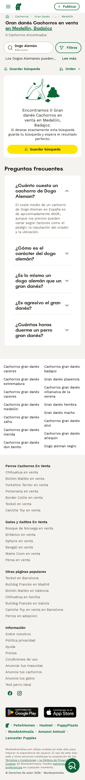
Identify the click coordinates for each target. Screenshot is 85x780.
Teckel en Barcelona (22, 578)
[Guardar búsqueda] (72, 765)
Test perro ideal (18, 685)
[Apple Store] (60, 712)
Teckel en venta (18, 504)
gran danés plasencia (61, 379)
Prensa (11, 653)
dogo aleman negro (60, 446)
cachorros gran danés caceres (21, 369)
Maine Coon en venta (22, 554)
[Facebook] (10, 693)
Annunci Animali (51, 732)
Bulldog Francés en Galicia (27, 603)
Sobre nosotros (18, 634)
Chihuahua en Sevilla (22, 597)
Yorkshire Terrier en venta (26, 485)
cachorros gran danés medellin (21, 407)
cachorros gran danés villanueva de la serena (62, 391)
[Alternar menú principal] (8, 6)
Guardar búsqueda (22, 69)
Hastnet (46, 725)
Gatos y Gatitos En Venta (26, 522)
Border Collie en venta (24, 498)
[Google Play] (21, 712)
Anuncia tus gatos (20, 678)
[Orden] (70, 68)
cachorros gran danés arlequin (62, 435)
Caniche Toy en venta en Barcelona (34, 610)
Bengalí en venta (19, 547)
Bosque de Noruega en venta (29, 528)
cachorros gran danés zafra (21, 419)
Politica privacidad (20, 640)
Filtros (68, 47)
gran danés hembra (60, 405)
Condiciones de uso (21, 659)
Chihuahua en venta (21, 472)
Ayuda (10, 647)
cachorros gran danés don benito (21, 444)
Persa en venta (17, 560)
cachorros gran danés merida (21, 432)
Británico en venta (20, 535)
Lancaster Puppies (20, 738)
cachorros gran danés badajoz (62, 369)
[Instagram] (19, 693)
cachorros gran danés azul (62, 423)
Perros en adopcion (21, 616)
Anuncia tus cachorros (23, 672)
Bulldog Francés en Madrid (27, 584)
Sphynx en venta (19, 541)
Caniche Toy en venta (22, 510)
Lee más (69, 58)
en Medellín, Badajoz (28, 28)
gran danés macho (59, 413)
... (56, 16)
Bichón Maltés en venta (24, 479)
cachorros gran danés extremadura (21, 381)
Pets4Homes (24, 725)
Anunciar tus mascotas (24, 666)
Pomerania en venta (21, 491)
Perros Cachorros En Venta (27, 466)
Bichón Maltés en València (27, 591)
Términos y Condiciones (20, 760)
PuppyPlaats (67, 725)
